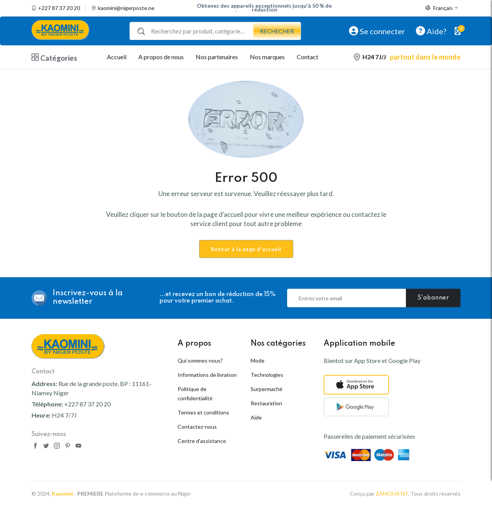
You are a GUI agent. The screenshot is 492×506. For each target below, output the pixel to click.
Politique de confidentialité (195, 393)
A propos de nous (161, 56)
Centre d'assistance (202, 441)
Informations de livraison (207, 374)
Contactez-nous (197, 426)
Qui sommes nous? (200, 360)
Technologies (267, 374)
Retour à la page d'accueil (246, 249)
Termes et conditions (203, 412)
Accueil (116, 56)
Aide (256, 417)
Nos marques (267, 56)
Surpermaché (267, 389)
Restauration (266, 403)
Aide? (431, 30)
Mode (257, 360)
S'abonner (433, 298)
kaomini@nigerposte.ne (126, 8)
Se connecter (377, 30)
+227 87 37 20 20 (59, 8)
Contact (307, 56)
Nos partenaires (217, 56)
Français (442, 8)
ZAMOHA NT (392, 493)
